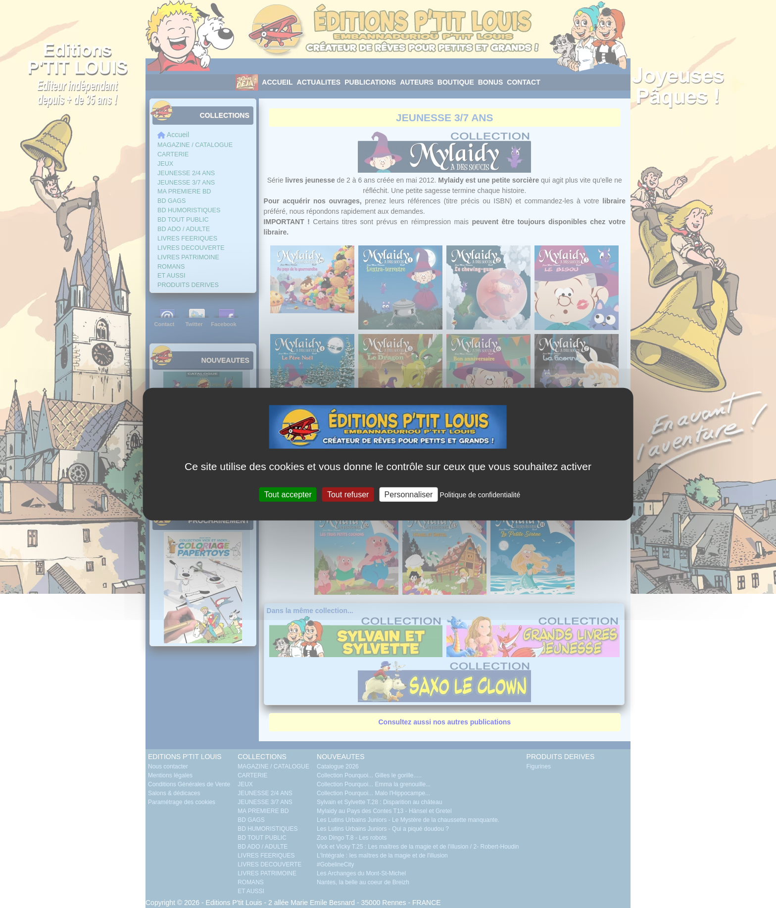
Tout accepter (288, 494)
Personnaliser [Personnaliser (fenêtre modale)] (409, 494)
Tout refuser (348, 494)
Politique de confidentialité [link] (480, 495)
